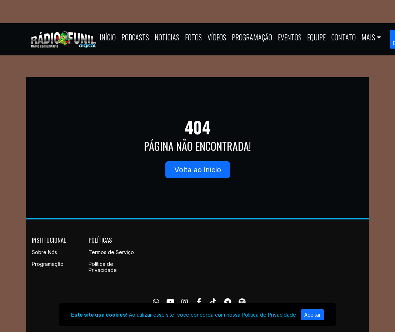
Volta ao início (197, 169)
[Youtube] (170, 302)
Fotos (193, 37)
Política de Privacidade (103, 267)
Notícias (167, 37)
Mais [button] (368, 37)
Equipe (316, 37)
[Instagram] (184, 302)
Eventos (289, 37)
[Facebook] (199, 302)
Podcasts (135, 37)
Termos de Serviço (111, 252)
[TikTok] (213, 302)
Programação (252, 37)
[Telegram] (227, 302)
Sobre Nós (44, 252)
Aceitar (312, 315)
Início (108, 37)
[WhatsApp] (156, 302)
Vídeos (217, 37)
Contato (343, 37)
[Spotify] (242, 302)
